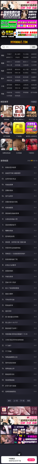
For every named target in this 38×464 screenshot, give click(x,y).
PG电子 (9, 54)
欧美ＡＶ (25, 62)
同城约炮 (9, 92)
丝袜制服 (17, 65)
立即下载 (31, 460)
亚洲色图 (17, 77)
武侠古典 (34, 85)
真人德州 (17, 54)
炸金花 (18, 57)
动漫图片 (34, 77)
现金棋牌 (25, 57)
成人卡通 (25, 69)
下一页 (22, 401)
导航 (2, 94)
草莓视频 (25, 92)
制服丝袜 (9, 73)
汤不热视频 (34, 92)
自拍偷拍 (17, 62)
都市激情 (9, 85)
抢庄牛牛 (34, 57)
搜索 (33, 47)
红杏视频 (9, 96)
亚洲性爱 (9, 69)
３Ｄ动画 (34, 62)
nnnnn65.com (19, 42)
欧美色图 (25, 77)
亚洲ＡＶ (9, 62)
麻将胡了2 (9, 57)
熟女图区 (25, 80)
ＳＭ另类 (34, 65)
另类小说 (17, 88)
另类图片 (34, 80)
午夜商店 (17, 92)
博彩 (2, 55)
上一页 (16, 401)
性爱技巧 (34, 88)
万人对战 (25, 54)
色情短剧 (17, 96)
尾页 (28, 401)
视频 (2, 63)
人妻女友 (25, 85)
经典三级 (17, 73)
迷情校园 (9, 88)
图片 (2, 78)
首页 (9, 401)
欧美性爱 (34, 69)
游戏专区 (34, 54)
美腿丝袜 (9, 80)
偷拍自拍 (17, 69)
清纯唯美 (17, 80)
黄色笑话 (25, 88)
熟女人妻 (9, 65)
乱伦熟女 (25, 73)
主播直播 (25, 65)
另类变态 (34, 73)
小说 (2, 86)
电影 (2, 71)
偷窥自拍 (9, 77)
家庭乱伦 (17, 85)
